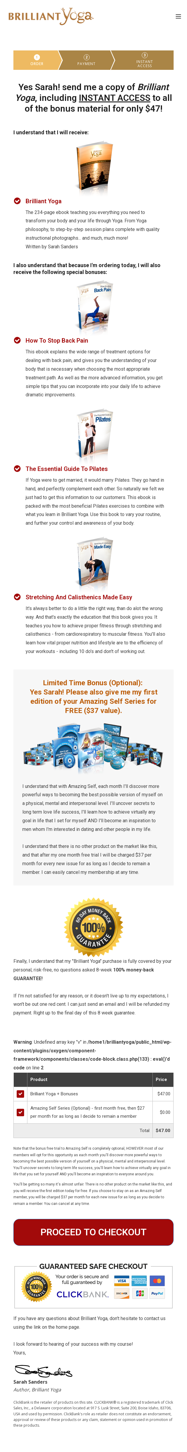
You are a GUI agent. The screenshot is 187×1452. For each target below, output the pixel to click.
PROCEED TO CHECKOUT (93, 1232)
